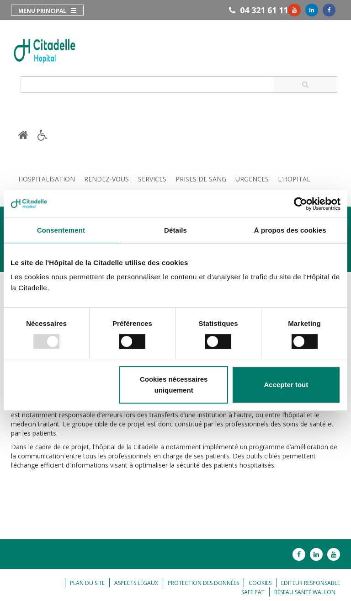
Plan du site (87, 583)
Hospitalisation (46, 179)
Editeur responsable (310, 583)
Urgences (252, 179)
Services (152, 179)
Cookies (260, 583)
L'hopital (294, 179)
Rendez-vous (106, 179)
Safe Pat (253, 592)
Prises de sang (201, 179)
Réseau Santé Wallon (304, 592)
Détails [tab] (175, 230)
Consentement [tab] (61, 230)
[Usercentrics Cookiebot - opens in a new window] (300, 204)
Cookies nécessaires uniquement (173, 384)
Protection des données (203, 583)
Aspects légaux (136, 583)
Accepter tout (286, 384)
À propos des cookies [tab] (290, 230)
